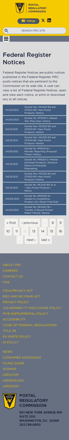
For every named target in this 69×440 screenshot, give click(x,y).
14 (42, 231)
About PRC (12, 264)
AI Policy (11, 342)
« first (11, 223)
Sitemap (9, 369)
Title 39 (9, 330)
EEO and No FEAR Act (21, 296)
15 (51, 231)
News (7, 351)
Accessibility (14, 319)
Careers (10, 270)
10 (8, 231)
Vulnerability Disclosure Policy (32, 307)
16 (60, 231)
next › (31, 240)
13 (33, 231)
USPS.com (11, 374)
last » (45, 240)
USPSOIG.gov (13, 380)
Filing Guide (13, 363)
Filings (28, 20)
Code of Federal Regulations (30, 325)
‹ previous (30, 223)
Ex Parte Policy (17, 336)
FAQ (6, 282)
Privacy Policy (16, 302)
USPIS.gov (11, 386)
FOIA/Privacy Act (18, 290)
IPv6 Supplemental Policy (25, 313)
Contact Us (13, 276)
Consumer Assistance (22, 357)
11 (16, 231)
